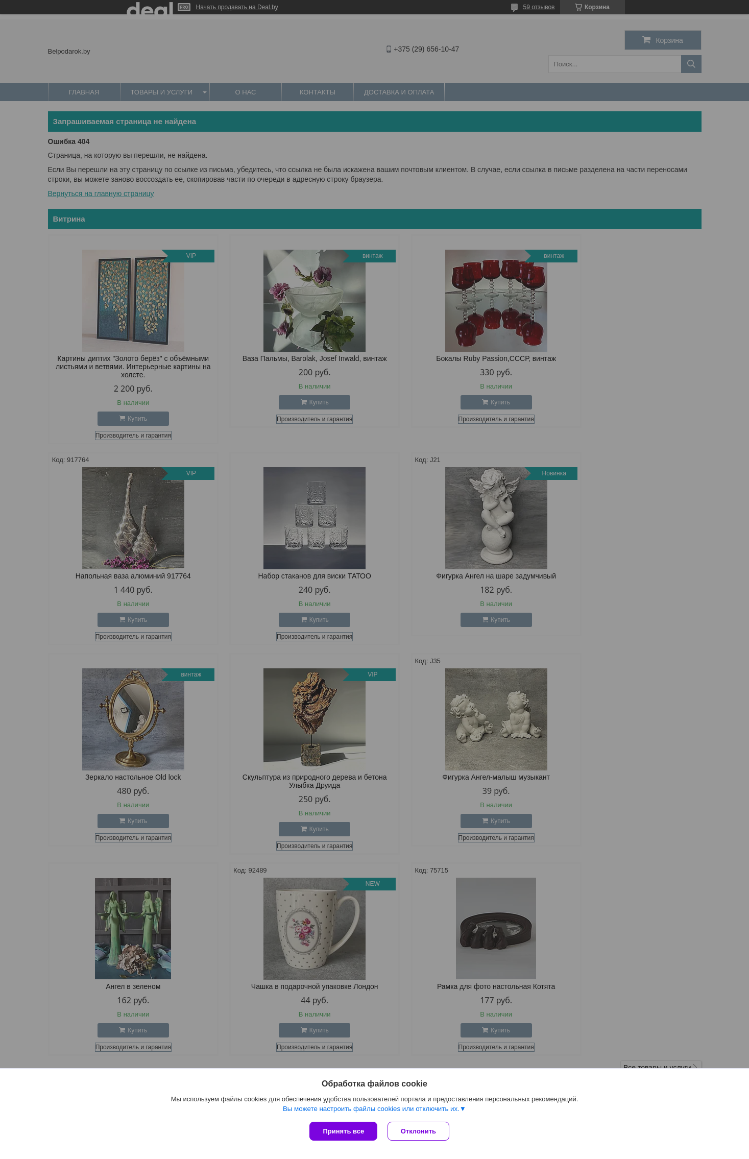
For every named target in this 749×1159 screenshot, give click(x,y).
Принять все (343, 1131)
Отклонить (418, 1131)
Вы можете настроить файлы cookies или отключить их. (371, 1109)
